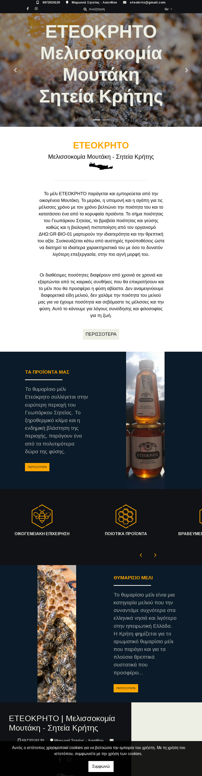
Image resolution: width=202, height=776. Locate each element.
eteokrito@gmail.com (148, 2)
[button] (15, 70)
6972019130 (51, 2)
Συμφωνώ (101, 766)
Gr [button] (167, 9)
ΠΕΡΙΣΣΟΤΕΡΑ (37, 467)
